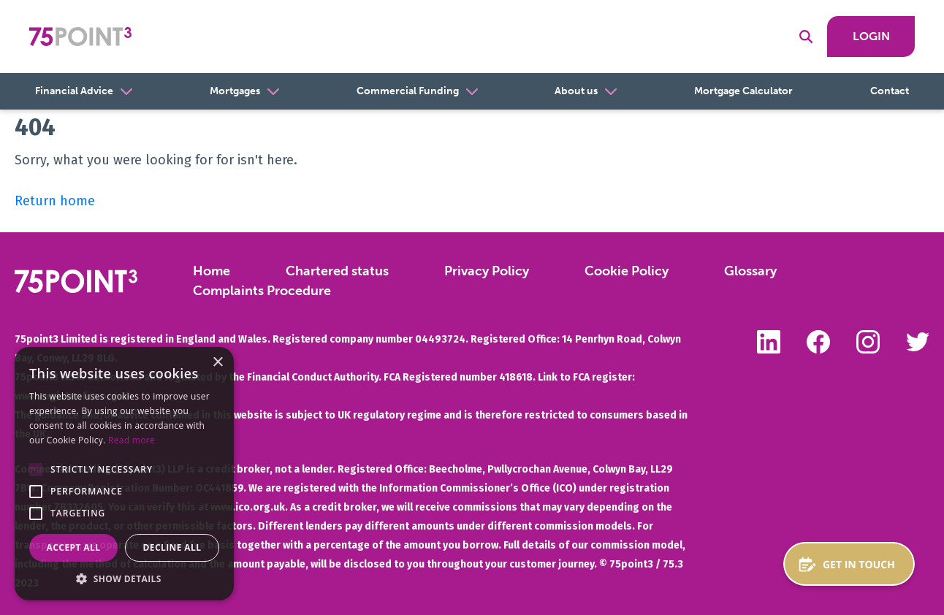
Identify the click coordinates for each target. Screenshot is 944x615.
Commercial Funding (408, 91)
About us (576, 91)
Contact (889, 91)
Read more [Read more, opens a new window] (131, 440)
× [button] (217, 362)
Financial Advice (74, 91)
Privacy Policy (486, 271)
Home (211, 271)
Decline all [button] (172, 547)
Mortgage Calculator (743, 91)
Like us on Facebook (818, 342)
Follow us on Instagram (868, 342)
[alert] (124, 473)
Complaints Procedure (262, 291)
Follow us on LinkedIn (768, 342)
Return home (55, 201)
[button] (35, 469)
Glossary (750, 271)
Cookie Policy (627, 271)
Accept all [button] (74, 547)
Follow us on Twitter (917, 342)
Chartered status (337, 271)
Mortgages (235, 91)
